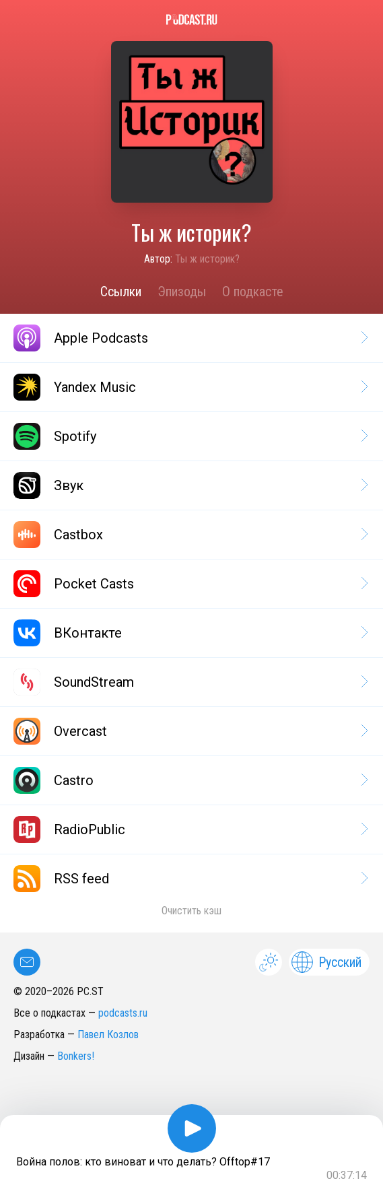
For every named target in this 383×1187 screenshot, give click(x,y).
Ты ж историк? (207, 258)
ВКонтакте (190, 633)
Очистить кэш (191, 910)
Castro (190, 780)
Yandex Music (190, 387)
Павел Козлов (108, 1034)
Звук (190, 485)
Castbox (190, 534)
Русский (326, 962)
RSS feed (190, 878)
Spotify (190, 436)
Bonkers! (75, 1056)
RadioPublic (190, 829)
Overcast (190, 731)
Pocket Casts (190, 584)
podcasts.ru (122, 1013)
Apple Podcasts (190, 338)
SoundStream (190, 682)
